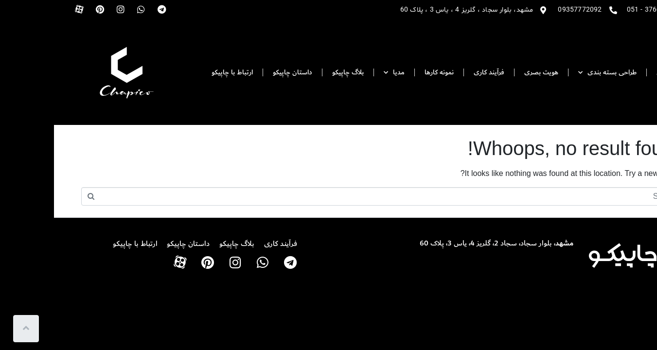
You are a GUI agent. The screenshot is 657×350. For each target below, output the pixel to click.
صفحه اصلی (620, 72)
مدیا (340, 72)
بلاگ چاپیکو (294, 72)
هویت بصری (487, 72)
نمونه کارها (385, 72)
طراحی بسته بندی (553, 72)
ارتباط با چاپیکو (178, 72)
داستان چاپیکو (238, 72)
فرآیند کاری (435, 72)
